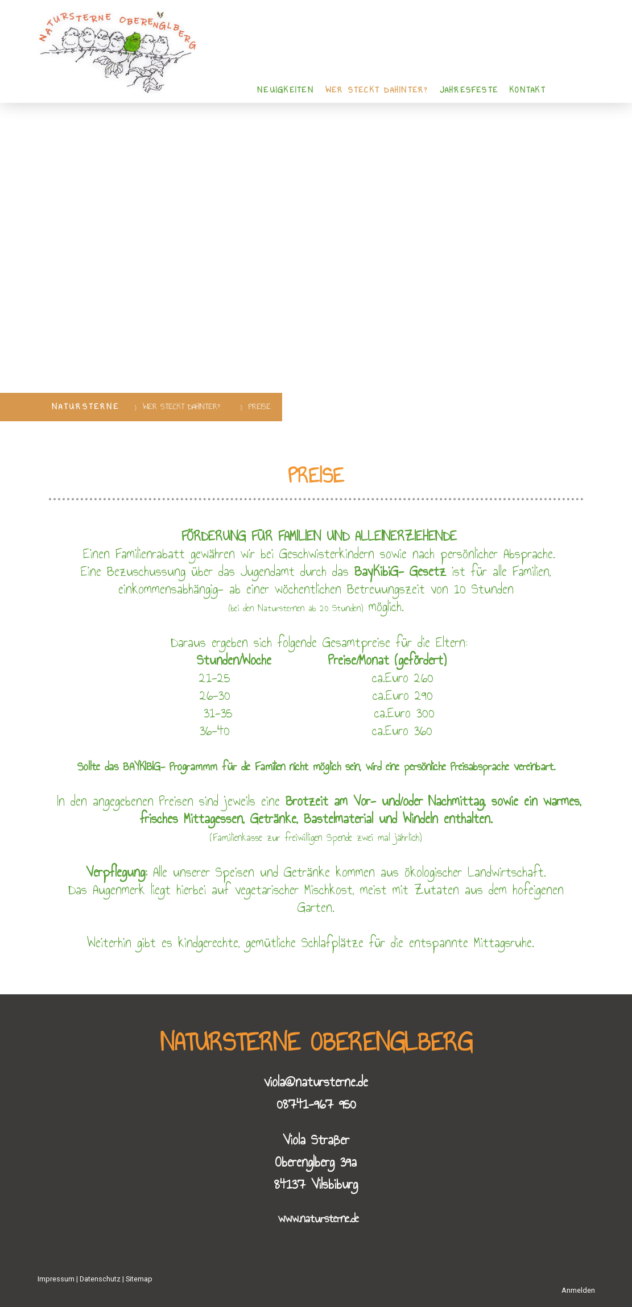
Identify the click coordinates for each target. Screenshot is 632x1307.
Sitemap (139, 1279)
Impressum (56, 1279)
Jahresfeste (469, 90)
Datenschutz (100, 1279)
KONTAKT (528, 90)
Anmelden (578, 1290)
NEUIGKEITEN (285, 90)
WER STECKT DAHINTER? (376, 90)
